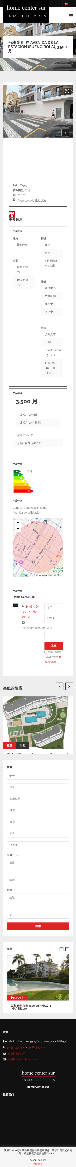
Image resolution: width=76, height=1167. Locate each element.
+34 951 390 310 (15, 1047)
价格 (9, 890)
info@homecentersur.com (22, 1059)
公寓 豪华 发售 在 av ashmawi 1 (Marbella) (31, 1007)
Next (65, 132)
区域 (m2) (13, 855)
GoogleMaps (56, 575)
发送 (53, 645)
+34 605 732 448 (37, 1047)
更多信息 (38, 1163)
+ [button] (18, 523)
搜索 (38, 926)
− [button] (18, 529)
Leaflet (34, 575)
